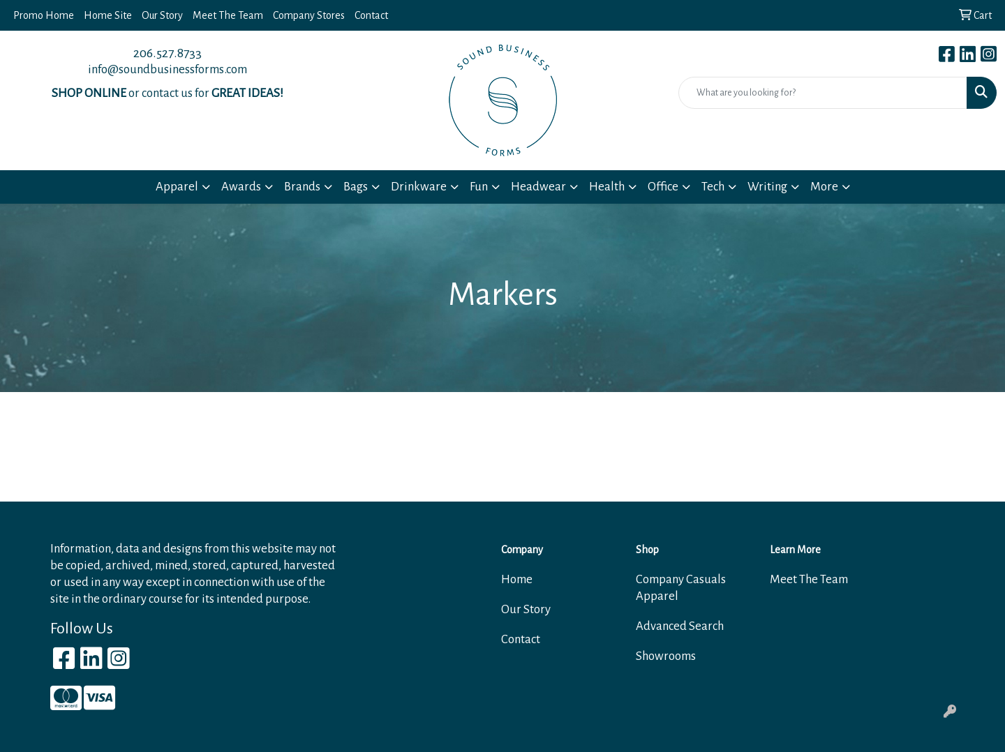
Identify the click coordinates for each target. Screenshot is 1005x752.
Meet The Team (228, 15)
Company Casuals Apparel (681, 588)
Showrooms (666, 656)
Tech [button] (712, 186)
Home (517, 579)
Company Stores (309, 15)
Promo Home (43, 15)
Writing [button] (767, 186)
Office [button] (663, 186)
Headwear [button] (538, 186)
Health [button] (607, 186)
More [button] (824, 186)
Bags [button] (355, 186)
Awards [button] (241, 186)
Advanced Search (680, 626)
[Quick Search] (822, 93)
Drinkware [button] (419, 186)
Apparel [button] (177, 186)
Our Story (162, 15)
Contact (371, 15)
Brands (302, 186)
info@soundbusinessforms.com (167, 69)
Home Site (108, 15)
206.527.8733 (167, 53)
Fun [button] (479, 186)
